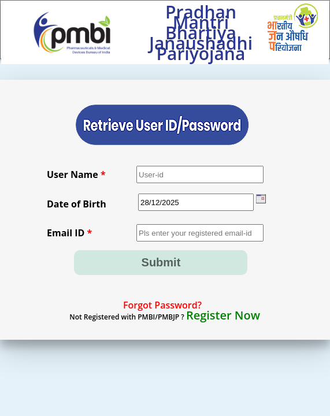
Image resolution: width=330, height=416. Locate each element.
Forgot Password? (162, 305)
